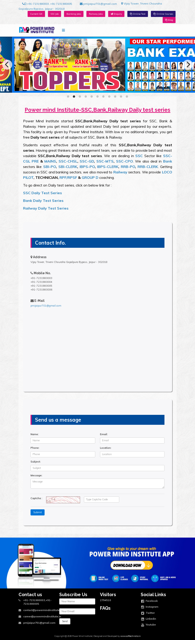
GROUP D (90, 177)
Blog (169, 20)
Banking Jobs (74, 13)
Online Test (137, 14)
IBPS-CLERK (107, 166)
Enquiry (116, 14)
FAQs (105, 608)
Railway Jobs (96, 13)
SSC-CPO (124, 161)
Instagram (149, 607)
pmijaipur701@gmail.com (98, 4)
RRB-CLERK (148, 166)
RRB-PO (128, 166)
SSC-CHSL (68, 161)
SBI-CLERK (67, 166)
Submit (37, 512)
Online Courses (163, 14)
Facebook (149, 601)
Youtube (148, 625)
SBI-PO (49, 166)
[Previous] (7, 65)
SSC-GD (87, 161)
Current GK (36, 13)
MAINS (49, 161)
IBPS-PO (87, 166)
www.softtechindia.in (130, 636)
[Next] (188, 65)
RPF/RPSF (68, 177)
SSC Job (54, 13)
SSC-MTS (105, 161)
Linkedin (148, 619)
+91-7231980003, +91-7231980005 (47, 4)
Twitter (148, 613)
